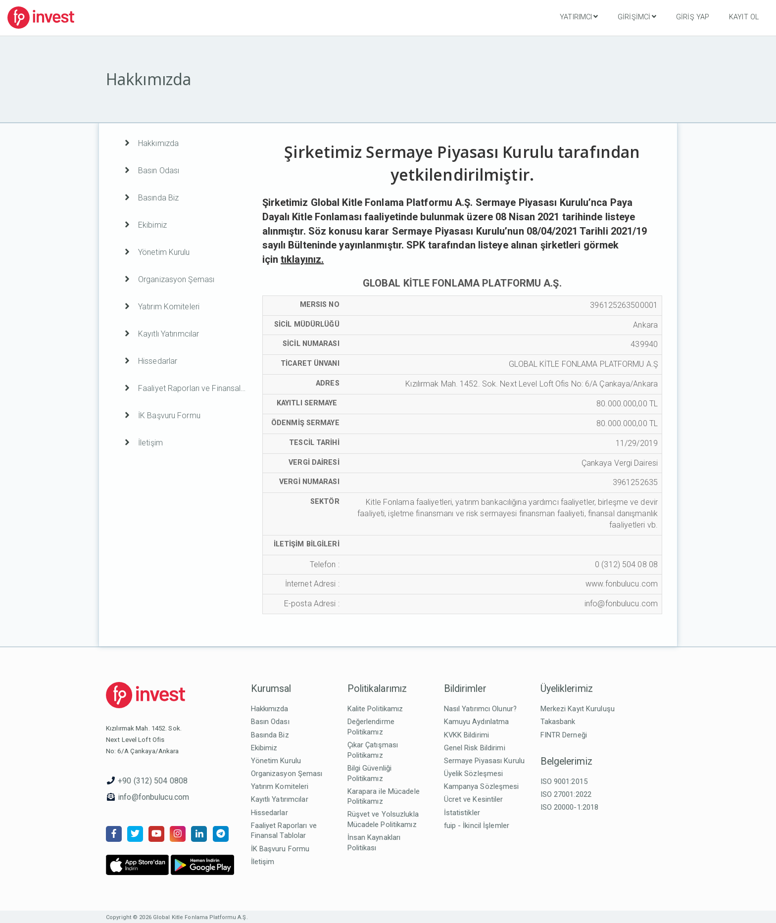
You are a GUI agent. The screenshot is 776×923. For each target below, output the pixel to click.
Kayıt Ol (744, 17)
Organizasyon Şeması (287, 773)
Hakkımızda (270, 708)
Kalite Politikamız (375, 708)
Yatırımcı (579, 16)
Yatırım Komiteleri (280, 786)
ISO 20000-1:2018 (569, 807)
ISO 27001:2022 (566, 794)
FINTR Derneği (563, 734)
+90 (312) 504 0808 (153, 780)
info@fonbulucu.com (153, 797)
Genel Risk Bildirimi (474, 747)
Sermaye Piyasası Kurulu (484, 760)
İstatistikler (462, 812)
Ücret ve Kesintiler (473, 799)
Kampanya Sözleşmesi (481, 786)
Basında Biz (270, 734)
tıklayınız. (302, 259)
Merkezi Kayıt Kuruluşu (577, 708)
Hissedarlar (269, 812)
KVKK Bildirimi (466, 734)
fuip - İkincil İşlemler (477, 825)
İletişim (263, 861)
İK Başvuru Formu (280, 848)
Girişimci (637, 16)
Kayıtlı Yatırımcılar (279, 799)
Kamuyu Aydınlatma (476, 721)
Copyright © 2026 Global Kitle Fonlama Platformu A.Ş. (177, 917)
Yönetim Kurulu (276, 760)
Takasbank (558, 721)
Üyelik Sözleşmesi (473, 773)
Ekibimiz (264, 747)
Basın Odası (270, 721)
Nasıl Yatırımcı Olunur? (480, 708)
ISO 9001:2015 (563, 781)
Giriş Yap (692, 17)
